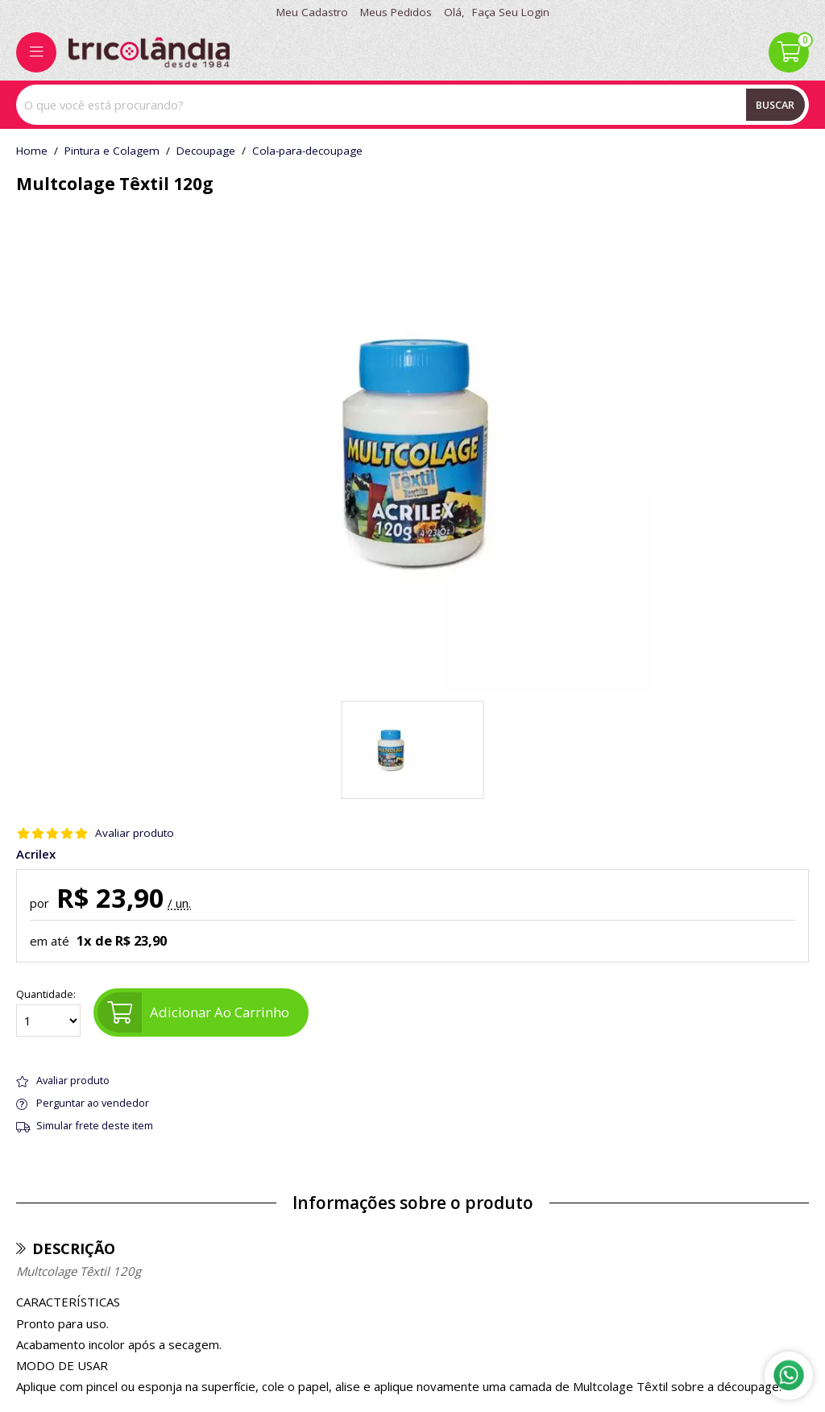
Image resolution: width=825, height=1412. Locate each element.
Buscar (775, 104)
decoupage (205, 151)
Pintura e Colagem (112, 151)
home (32, 151)
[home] (149, 52)
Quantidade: (48, 1012)
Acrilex (36, 854)
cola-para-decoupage (307, 151)
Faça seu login (510, 12)
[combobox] (412, 105)
